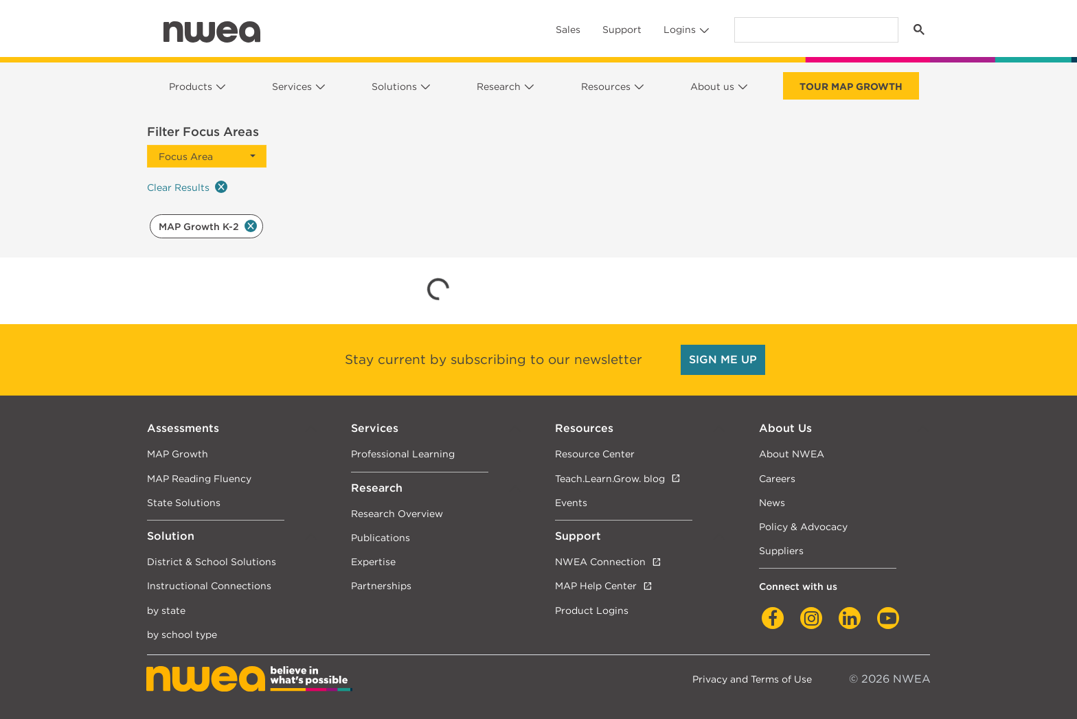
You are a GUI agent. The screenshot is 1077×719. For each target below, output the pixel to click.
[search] (815, 29)
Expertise (373, 561)
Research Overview (397, 513)
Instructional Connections (209, 585)
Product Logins (591, 610)
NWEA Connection (600, 561)
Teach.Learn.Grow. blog (610, 478)
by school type (182, 634)
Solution (170, 536)
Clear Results (187, 187)
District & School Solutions (211, 561)
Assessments (183, 428)
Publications (380, 537)
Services (292, 86)
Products (190, 86)
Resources (606, 86)
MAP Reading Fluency (199, 478)
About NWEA (791, 453)
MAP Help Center (596, 585)
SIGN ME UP (723, 359)
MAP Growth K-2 (208, 226)
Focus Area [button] (186, 156)
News (772, 502)
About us (712, 86)
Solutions (394, 86)
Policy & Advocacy (803, 526)
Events (571, 502)
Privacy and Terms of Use (752, 679)
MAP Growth (177, 453)
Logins (680, 29)
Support (622, 29)
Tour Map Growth (851, 86)
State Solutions (183, 502)
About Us (785, 428)
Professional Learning (403, 453)
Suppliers (781, 550)
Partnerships (381, 585)
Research (499, 86)
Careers (777, 478)
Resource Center (595, 453)
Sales (568, 29)
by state (166, 610)
